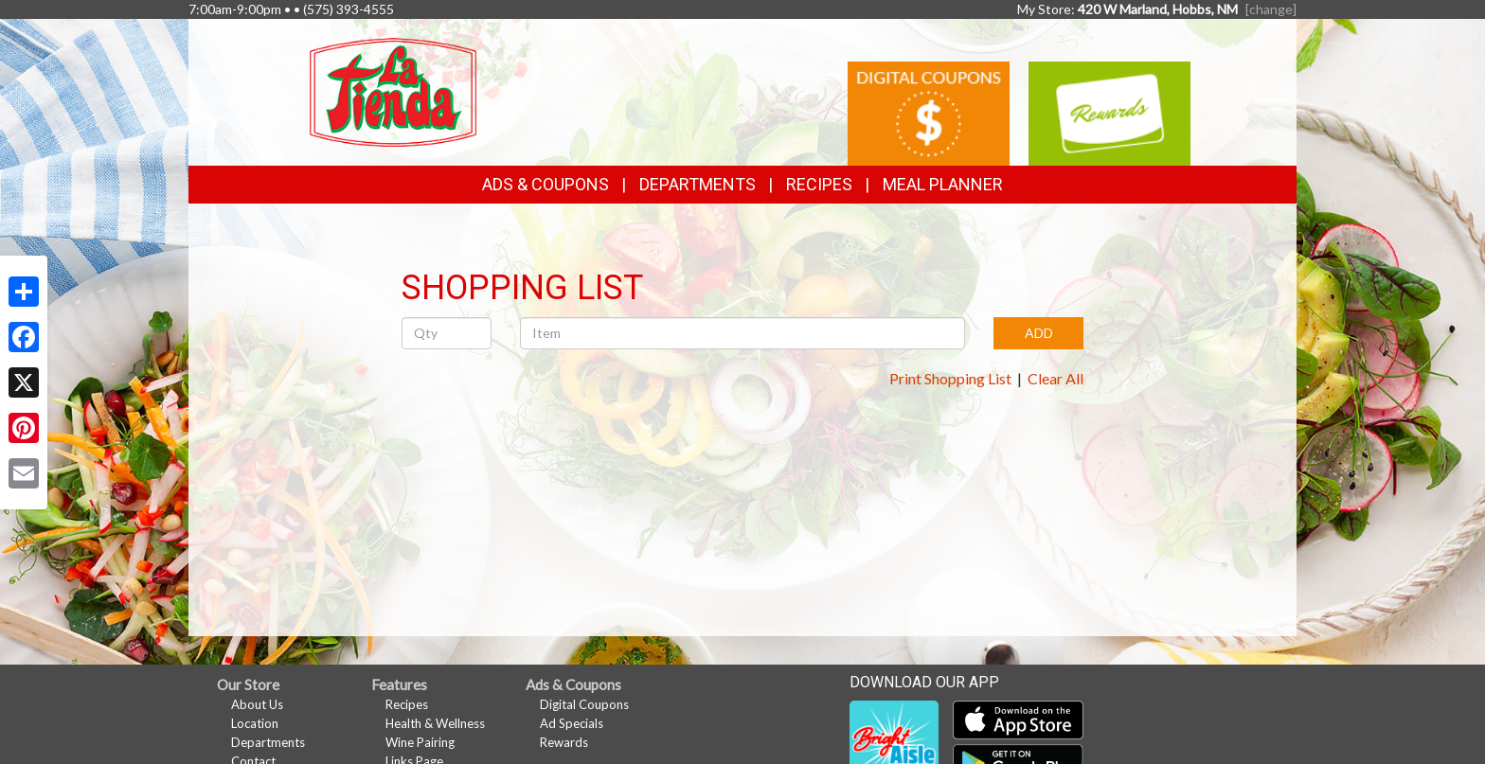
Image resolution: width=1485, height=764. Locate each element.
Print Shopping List (950, 378)
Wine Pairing (420, 742)
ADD (1039, 333)
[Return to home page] (393, 90)
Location (254, 723)
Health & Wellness (435, 723)
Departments (268, 742)
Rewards (564, 742)
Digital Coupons (584, 704)
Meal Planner (943, 184)
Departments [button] (697, 184)
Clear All (1055, 378)
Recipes (819, 184)
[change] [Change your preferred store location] (1271, 9)
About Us (257, 704)
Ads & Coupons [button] (545, 184)
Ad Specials (571, 723)
